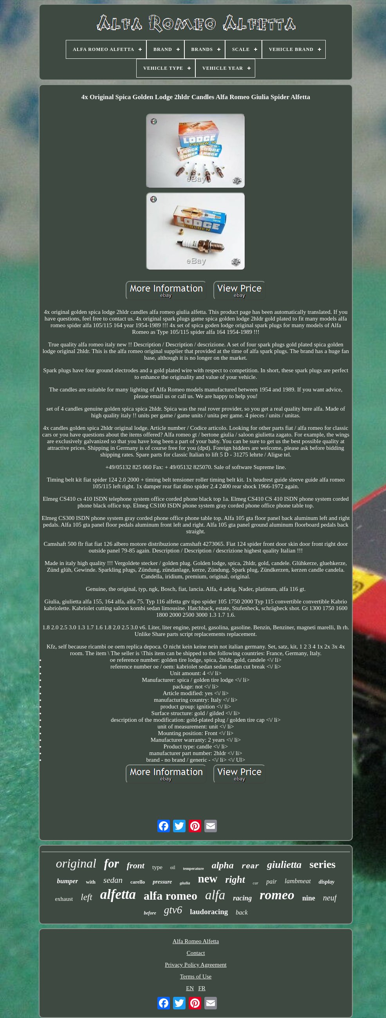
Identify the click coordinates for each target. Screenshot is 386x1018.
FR (201, 988)
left (86, 897)
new (208, 878)
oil (172, 867)
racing (242, 898)
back (241, 912)
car (256, 882)
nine (308, 898)
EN (190, 988)
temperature (193, 868)
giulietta (284, 864)
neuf (329, 897)
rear (251, 866)
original (76, 863)
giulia (185, 882)
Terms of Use (196, 976)
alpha (223, 865)
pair (271, 881)
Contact (196, 953)
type (157, 867)
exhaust (64, 899)
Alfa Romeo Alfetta (196, 941)
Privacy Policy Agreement (195, 965)
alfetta (118, 894)
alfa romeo (170, 895)
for (111, 863)
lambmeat (298, 881)
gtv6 (173, 910)
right (235, 879)
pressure (162, 882)
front (135, 865)
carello (137, 882)
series (322, 864)
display (326, 882)
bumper (67, 881)
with (91, 882)
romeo (277, 895)
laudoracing (209, 912)
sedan (113, 880)
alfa (215, 895)
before (150, 913)
